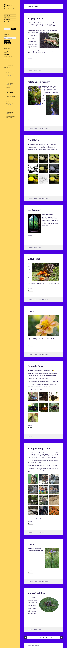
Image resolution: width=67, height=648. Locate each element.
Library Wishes (7, 19)
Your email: (6, 36)
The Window (34, 209)
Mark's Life (6, 58)
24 (40, 637)
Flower (31, 311)
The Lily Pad (34, 140)
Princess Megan (7, 60)
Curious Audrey (7, 54)
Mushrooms (34, 258)
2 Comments (45, 128)
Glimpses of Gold (8, 6)
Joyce (36, 70)
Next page (61, 637)
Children (40, 532)
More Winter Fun (9, 92)
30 (52, 637)
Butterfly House (36, 366)
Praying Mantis (35, 18)
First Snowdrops (9, 103)
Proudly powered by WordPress (33, 645)
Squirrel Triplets (36, 593)
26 (46, 637)
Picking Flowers (9, 74)
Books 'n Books (6, 67)
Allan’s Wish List (7, 17)
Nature (40, 70)
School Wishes (6, 21)
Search (5, 27)
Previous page (25, 637)
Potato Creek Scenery (39, 81)
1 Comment (45, 299)
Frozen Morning (9, 112)
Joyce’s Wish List (7, 15)
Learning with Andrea (8, 56)
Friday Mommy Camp (39, 448)
